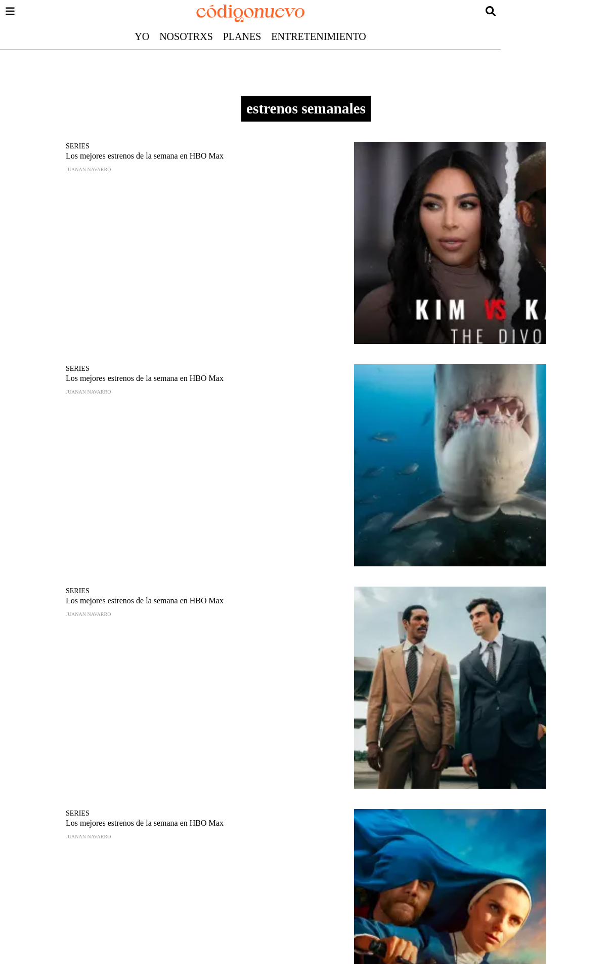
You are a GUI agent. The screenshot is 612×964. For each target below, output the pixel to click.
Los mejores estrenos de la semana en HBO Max (145, 155)
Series (78, 146)
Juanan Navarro (88, 169)
